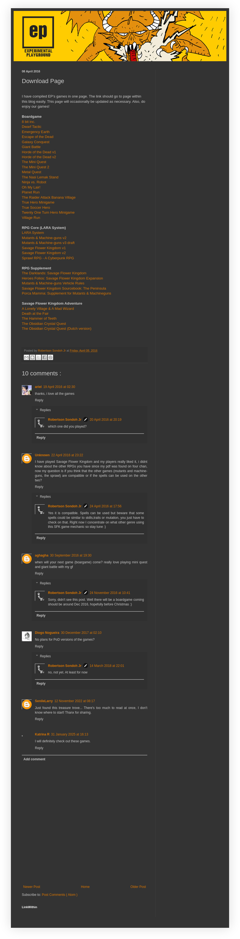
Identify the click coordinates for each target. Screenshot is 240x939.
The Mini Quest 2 (35, 167)
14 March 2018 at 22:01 (107, 666)
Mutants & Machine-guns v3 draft (48, 243)
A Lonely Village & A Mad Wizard (48, 309)
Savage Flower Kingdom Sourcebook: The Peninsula (64, 288)
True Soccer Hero (36, 207)
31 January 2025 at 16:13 (69, 734)
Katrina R (42, 734)
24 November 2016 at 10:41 (110, 593)
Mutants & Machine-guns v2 (44, 238)
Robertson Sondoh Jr (65, 420)
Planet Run (31, 192)
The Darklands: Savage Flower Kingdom (54, 273)
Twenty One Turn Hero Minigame (48, 212)
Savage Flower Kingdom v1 (44, 248)
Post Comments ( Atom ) (59, 895)
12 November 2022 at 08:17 (74, 701)
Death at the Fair (35, 313)
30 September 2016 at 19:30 (70, 555)
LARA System (33, 233)
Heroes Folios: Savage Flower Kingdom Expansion (62, 278)
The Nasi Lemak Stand (40, 177)
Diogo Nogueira (47, 633)
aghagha (41, 555)
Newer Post (31, 887)
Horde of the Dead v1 (39, 152)
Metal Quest (31, 172)
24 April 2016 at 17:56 (106, 506)
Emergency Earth (36, 132)
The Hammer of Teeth (39, 318)
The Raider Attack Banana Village (49, 197)
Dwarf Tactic (31, 127)
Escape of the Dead (37, 137)
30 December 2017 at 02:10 (81, 633)
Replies (45, 410)
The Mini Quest (34, 162)
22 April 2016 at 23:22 (67, 455)
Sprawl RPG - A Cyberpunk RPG (48, 258)
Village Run (31, 218)
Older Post (138, 887)
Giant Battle (31, 147)
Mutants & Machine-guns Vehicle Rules (53, 283)
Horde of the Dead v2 (39, 157)
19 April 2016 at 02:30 (59, 387)
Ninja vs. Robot (34, 182)
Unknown (42, 455)
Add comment (34, 759)
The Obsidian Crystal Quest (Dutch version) (56, 328)
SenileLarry (44, 701)
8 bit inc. (28, 122)
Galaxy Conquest (35, 142)
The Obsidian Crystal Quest (44, 324)
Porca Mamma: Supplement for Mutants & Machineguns (66, 293)
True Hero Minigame (38, 202)
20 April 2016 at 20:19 (106, 420)
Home (85, 887)
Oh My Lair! (31, 187)
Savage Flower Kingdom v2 (44, 253)
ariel (38, 387)
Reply (39, 400)
